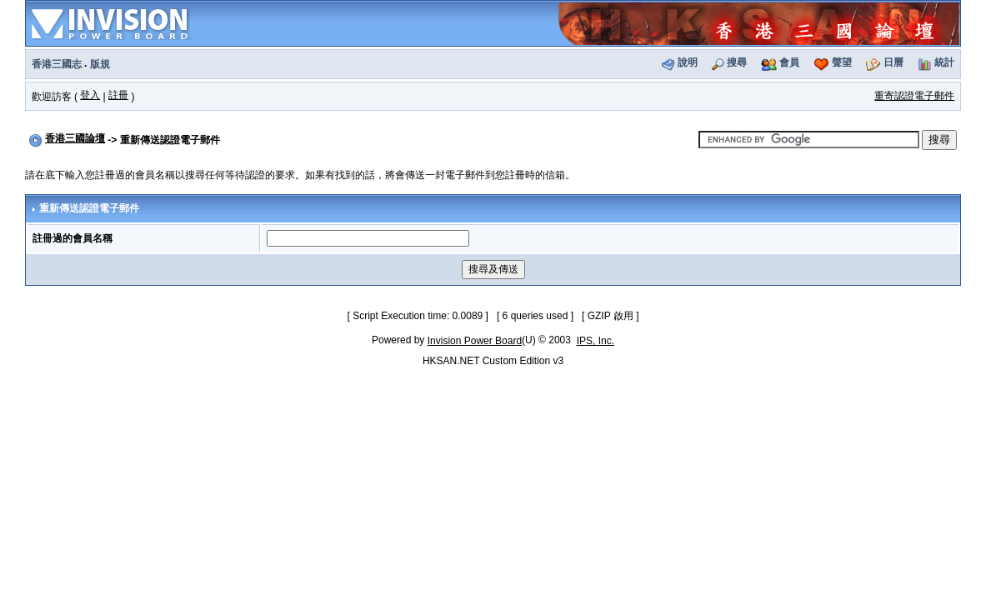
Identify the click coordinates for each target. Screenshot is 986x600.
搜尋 (737, 62)
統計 (944, 62)
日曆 (893, 62)
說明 (688, 62)
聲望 (842, 62)
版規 (100, 64)
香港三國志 (57, 64)
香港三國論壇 (75, 138)
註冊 (118, 95)
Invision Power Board (475, 341)
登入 (90, 95)
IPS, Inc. (595, 341)
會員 (789, 62)
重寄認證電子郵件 (914, 96)
